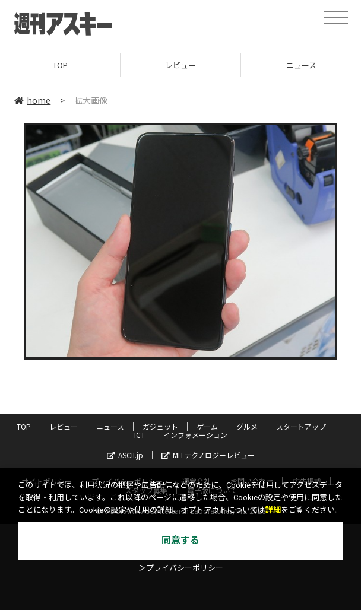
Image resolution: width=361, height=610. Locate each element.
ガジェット (160, 426)
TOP (60, 65)
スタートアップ (301, 426)
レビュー (180, 65)
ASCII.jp (125, 455)
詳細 (273, 510)
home (32, 100)
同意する (181, 540)
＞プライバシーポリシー (180, 568)
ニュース (110, 426)
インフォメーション (195, 435)
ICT (139, 435)
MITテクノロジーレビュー (208, 455)
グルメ (247, 426)
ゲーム (207, 426)
